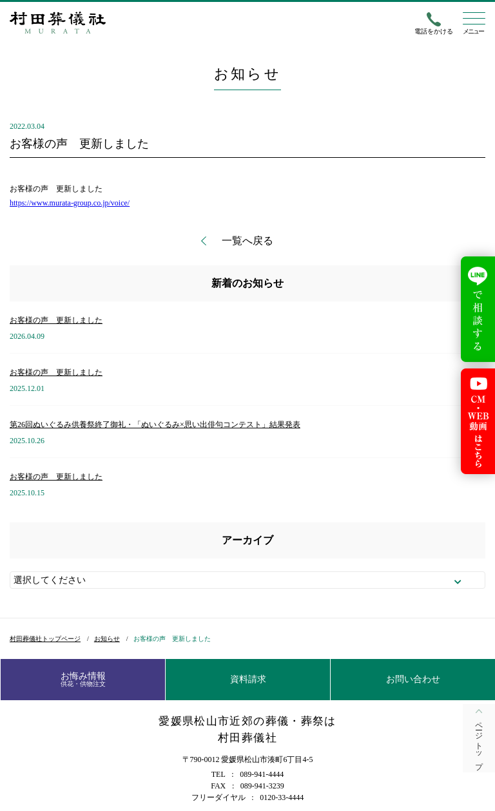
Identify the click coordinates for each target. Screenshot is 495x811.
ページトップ (478, 741)
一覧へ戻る (247, 241)
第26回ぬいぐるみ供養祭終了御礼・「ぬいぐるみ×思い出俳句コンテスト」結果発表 (155, 424)
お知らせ (107, 638)
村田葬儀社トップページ (45, 638)
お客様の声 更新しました (56, 320)
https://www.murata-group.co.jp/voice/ (70, 202)
